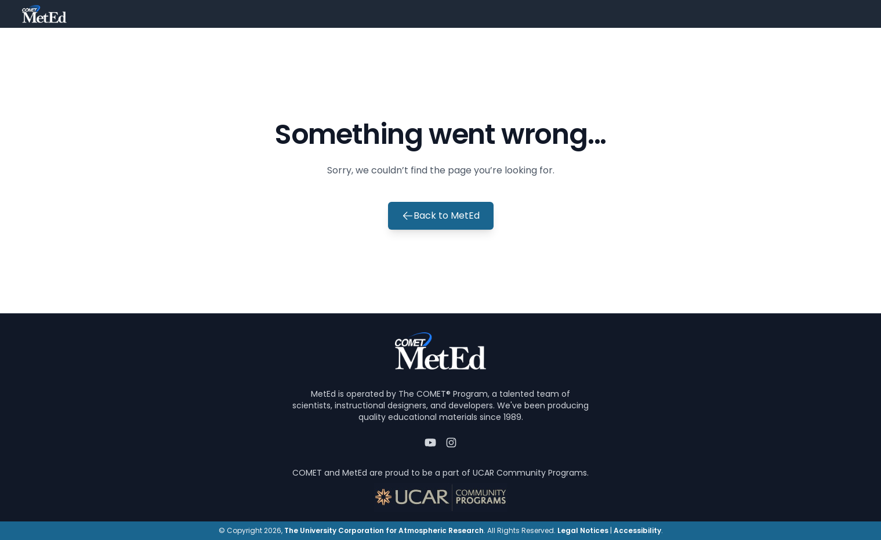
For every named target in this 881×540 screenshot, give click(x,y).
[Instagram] (451, 442)
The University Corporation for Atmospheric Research (384, 530)
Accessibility (637, 530)
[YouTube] (430, 442)
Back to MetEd (441, 215)
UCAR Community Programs (530, 473)
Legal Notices (582, 530)
